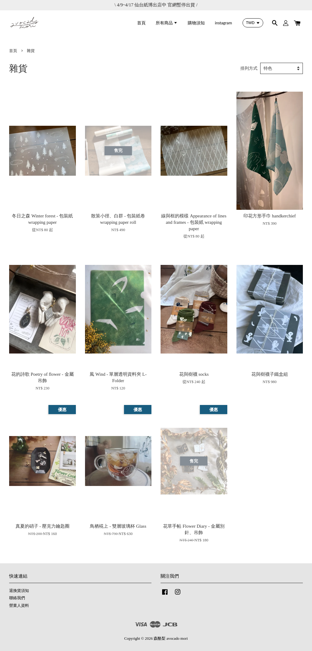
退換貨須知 (19, 591)
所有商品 (167, 23)
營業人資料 (19, 605)
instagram (223, 23)
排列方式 (248, 68)
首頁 (141, 23)
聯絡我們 (17, 598)
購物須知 (196, 23)
